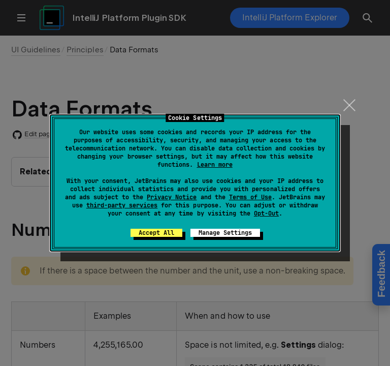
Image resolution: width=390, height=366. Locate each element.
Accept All (156, 233)
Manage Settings (225, 233)
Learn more (215, 165)
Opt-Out (266, 213)
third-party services (121, 205)
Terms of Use (250, 197)
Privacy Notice (172, 197)
